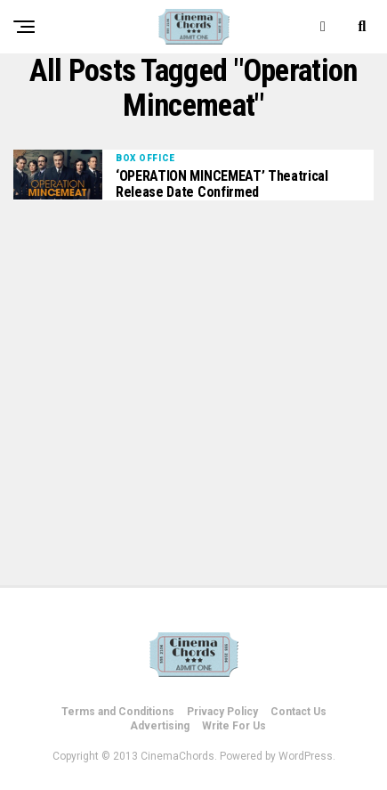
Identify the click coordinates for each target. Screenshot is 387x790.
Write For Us (234, 726)
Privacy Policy (222, 711)
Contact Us (298, 711)
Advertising (159, 726)
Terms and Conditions (117, 711)
